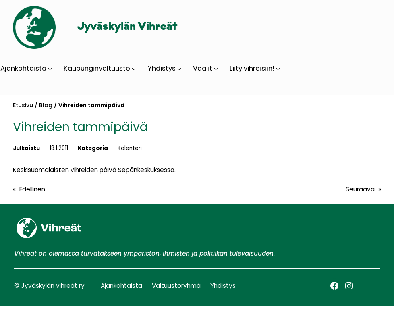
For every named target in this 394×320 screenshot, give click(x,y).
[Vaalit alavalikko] (216, 68)
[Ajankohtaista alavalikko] (50, 68)
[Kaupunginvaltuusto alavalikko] (134, 68)
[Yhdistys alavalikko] (179, 68)
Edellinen (32, 189)
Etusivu (23, 105)
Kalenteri (130, 148)
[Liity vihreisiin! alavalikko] (278, 68)
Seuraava (360, 189)
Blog (45, 105)
